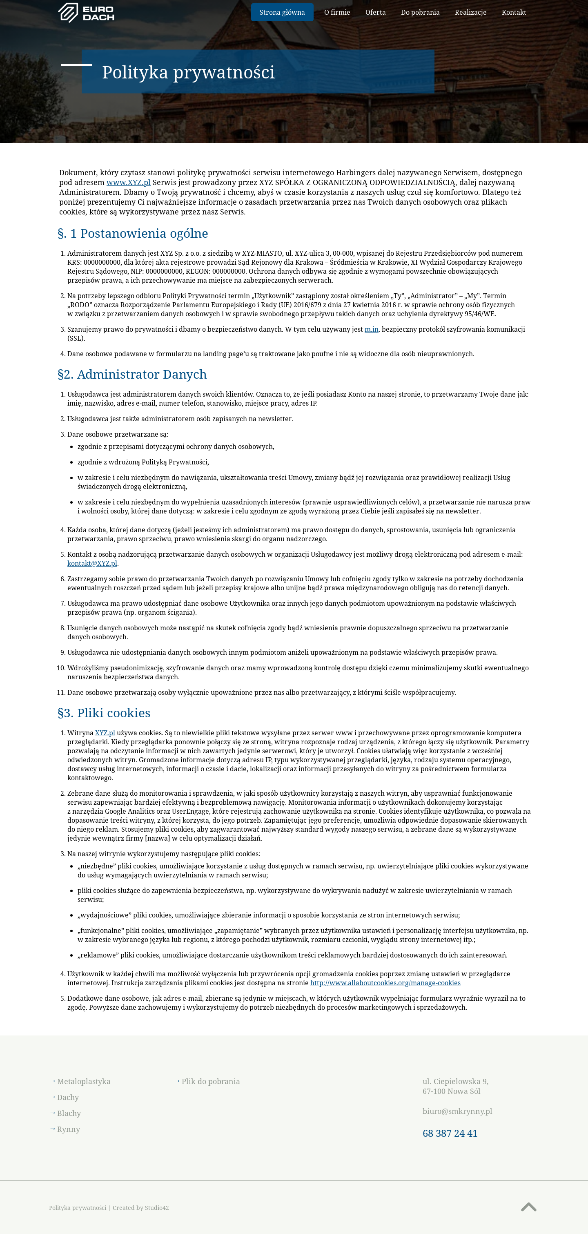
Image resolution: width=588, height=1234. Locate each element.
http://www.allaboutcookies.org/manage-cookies (385, 982)
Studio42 (157, 1208)
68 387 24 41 (450, 1133)
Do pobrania (420, 12)
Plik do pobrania (211, 1081)
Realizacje (471, 12)
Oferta (375, 12)
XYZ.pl (105, 732)
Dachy (68, 1097)
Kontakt (514, 12)
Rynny (68, 1129)
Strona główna (282, 12)
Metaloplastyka (84, 1081)
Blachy (69, 1113)
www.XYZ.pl (129, 182)
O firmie (337, 12)
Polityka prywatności (77, 1208)
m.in (372, 329)
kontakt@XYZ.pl (92, 563)
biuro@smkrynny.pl (457, 1111)
